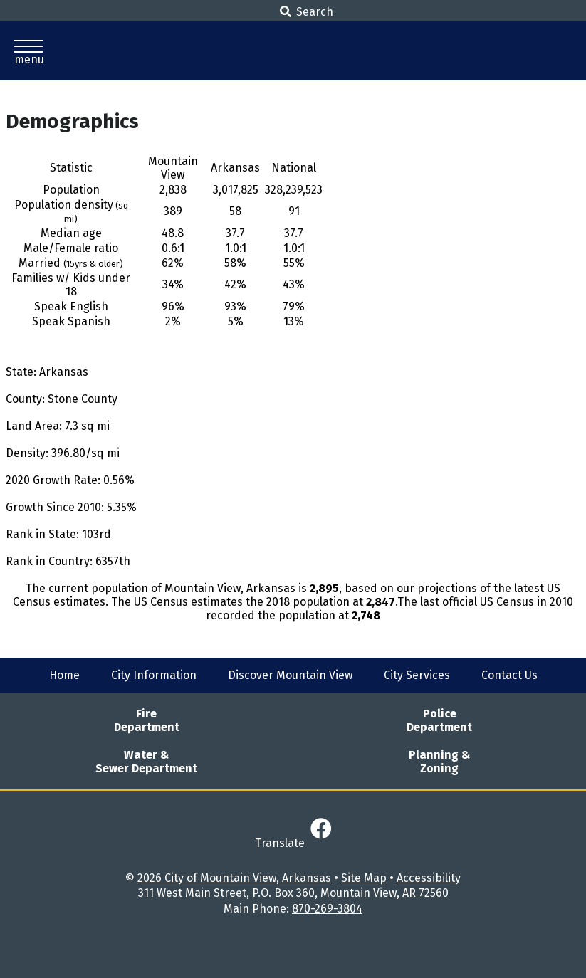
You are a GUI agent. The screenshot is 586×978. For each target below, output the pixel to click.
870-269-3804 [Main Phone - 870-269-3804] (327, 908)
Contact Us (509, 675)
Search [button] (306, 12)
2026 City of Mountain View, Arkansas (234, 878)
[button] (28, 50)
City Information (154, 675)
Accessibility (429, 878)
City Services (417, 675)
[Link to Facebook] (321, 829)
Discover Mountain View (290, 675)
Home (64, 675)
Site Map (364, 878)
